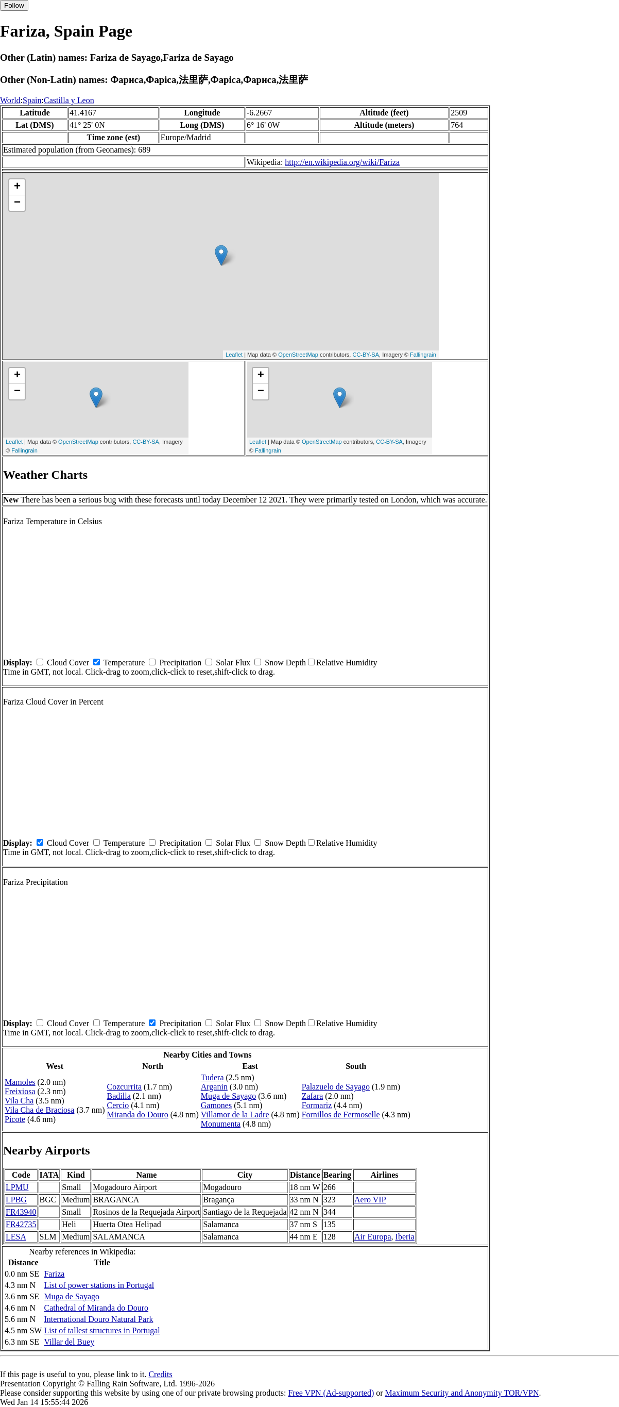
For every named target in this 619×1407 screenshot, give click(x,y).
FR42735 (21, 1224)
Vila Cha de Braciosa (39, 1109)
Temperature (124, 662)
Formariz (317, 1105)
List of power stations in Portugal (99, 1285)
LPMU (17, 1187)
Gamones (216, 1105)
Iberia (405, 1236)
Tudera (212, 1077)
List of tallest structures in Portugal (102, 1330)
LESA (16, 1236)
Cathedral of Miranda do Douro (96, 1307)
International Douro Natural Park (98, 1319)
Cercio (118, 1105)
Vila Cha (19, 1100)
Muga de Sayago (228, 1096)
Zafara (312, 1096)
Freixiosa (20, 1091)
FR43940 (21, 1212)
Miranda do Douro (137, 1114)
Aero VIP (370, 1199)
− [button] (17, 203)
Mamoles (20, 1082)
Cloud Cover (68, 662)
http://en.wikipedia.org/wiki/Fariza (342, 162)
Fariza (54, 1273)
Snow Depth (285, 662)
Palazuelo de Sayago (336, 1086)
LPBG (16, 1199)
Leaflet (234, 354)
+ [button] (17, 187)
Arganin (214, 1086)
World (10, 100)
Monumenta (220, 1123)
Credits (160, 1374)
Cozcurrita (124, 1086)
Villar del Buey (69, 1341)
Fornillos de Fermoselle (341, 1114)
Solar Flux (233, 662)
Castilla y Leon (69, 100)
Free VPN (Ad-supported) (331, 1392)
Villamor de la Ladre (235, 1114)
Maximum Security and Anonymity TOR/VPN (462, 1392)
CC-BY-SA (365, 354)
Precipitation (180, 662)
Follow (14, 5)
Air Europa (372, 1236)
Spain (32, 100)
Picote (15, 1119)
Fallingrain (423, 354)
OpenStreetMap (298, 354)
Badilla (119, 1096)
